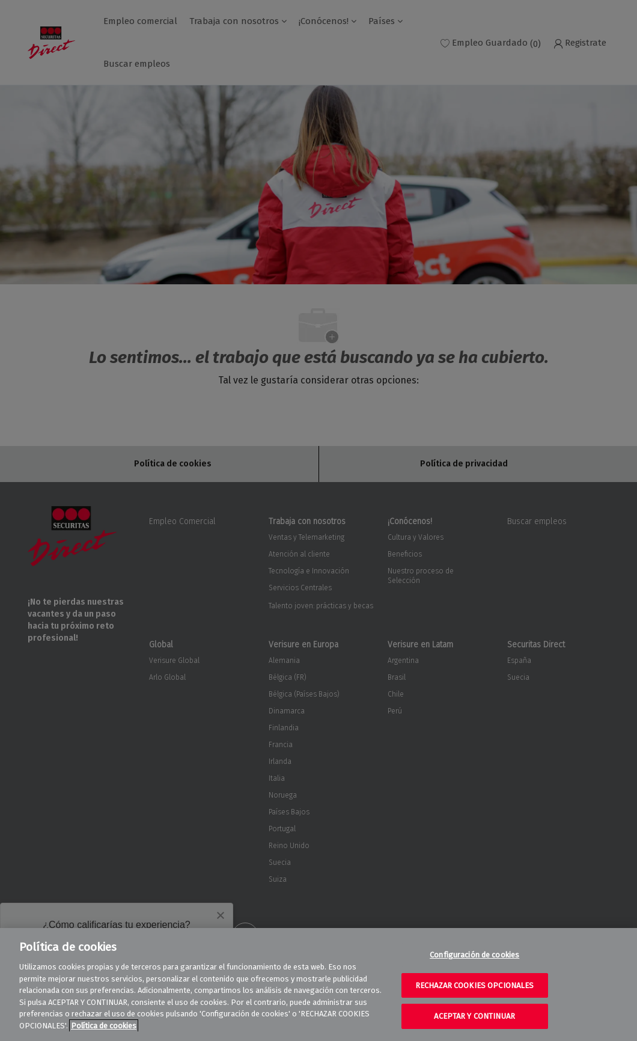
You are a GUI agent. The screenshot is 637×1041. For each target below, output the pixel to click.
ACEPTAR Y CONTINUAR (474, 1016)
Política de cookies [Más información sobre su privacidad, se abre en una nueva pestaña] (103, 1025)
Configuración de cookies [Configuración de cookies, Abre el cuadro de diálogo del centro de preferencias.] (474, 954)
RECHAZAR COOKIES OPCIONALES (474, 985)
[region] (318, 984)
